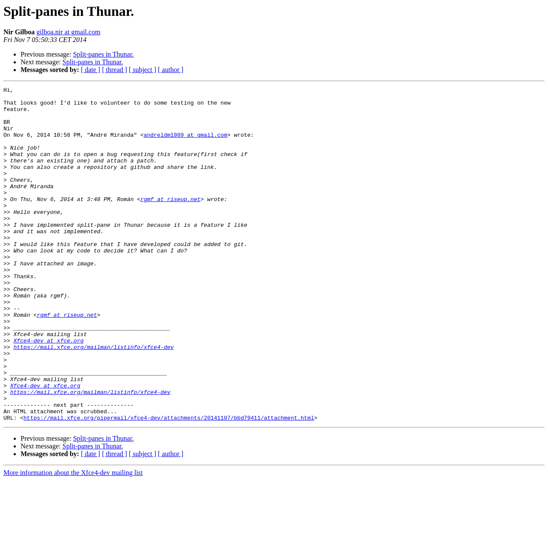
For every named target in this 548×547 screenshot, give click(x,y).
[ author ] (171, 69)
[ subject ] (142, 69)
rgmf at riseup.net (170, 222)
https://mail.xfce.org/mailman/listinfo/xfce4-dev (93, 399)
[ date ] (90, 69)
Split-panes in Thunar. (103, 54)
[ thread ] (114, 69)
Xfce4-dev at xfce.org (48, 392)
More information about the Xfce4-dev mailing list (73, 539)
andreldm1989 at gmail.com (185, 145)
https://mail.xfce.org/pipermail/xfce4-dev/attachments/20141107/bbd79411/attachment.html (169, 484)
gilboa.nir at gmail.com (68, 32)
